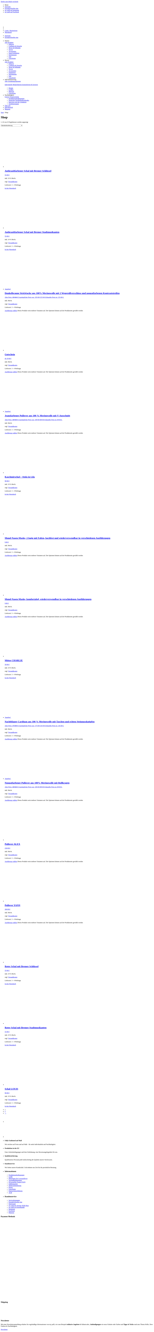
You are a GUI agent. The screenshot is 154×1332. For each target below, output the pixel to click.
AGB (10, 1193)
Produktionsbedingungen (16, 1175)
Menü (6, 5)
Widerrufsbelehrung (15, 1185)
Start (2, 112)
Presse (11, 1187)
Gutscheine (12, 1189)
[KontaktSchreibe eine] (11, 8)
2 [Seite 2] (5, 1111)
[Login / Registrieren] (11, 30)
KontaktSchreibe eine (11, 37)
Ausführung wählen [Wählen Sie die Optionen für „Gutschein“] (11, 372)
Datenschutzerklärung (15, 1191)
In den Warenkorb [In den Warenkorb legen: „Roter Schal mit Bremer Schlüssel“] (10, 984)
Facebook (12, 1211)
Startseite (8, 36)
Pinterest (11, 1212)
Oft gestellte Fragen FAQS (17, 1182)
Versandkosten (12, 181)
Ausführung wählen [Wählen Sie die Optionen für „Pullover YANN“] (11, 922)
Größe (11, 1177)
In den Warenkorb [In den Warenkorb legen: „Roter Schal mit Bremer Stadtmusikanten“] (10, 1045)
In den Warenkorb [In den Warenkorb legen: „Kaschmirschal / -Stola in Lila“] (10, 494)
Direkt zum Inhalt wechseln (9, 1)
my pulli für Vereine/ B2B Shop (19, 1205)
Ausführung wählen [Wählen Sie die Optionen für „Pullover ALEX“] (11, 861)
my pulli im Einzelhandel (17, 1207)
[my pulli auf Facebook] (12, 12)
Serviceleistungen (14, 1200)
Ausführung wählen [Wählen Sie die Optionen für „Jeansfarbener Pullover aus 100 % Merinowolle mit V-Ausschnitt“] (11, 433)
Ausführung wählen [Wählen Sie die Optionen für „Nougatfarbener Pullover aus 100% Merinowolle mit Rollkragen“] (11, 800)
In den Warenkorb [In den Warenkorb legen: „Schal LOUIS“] (10, 1106)
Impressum (12, 1204)
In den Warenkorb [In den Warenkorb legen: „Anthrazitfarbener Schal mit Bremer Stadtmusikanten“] (10, 249)
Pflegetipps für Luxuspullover (18, 1178)
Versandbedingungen (15, 1180)
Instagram (12, 1209)
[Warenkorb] (8, 32)
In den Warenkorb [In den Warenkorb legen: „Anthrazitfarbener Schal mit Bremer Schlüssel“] (10, 188)
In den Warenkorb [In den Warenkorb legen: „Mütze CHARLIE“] (10, 678)
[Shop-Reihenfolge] (11, 125)
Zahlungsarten (13, 1184)
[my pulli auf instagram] (12, 10)
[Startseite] (8, 7)
